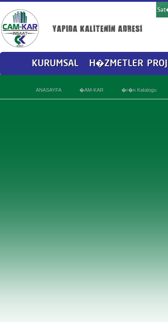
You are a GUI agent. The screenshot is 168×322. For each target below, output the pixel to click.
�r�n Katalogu (138, 90)
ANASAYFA (48, 90)
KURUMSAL (55, 62)
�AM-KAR (91, 90)
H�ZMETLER (116, 62)
